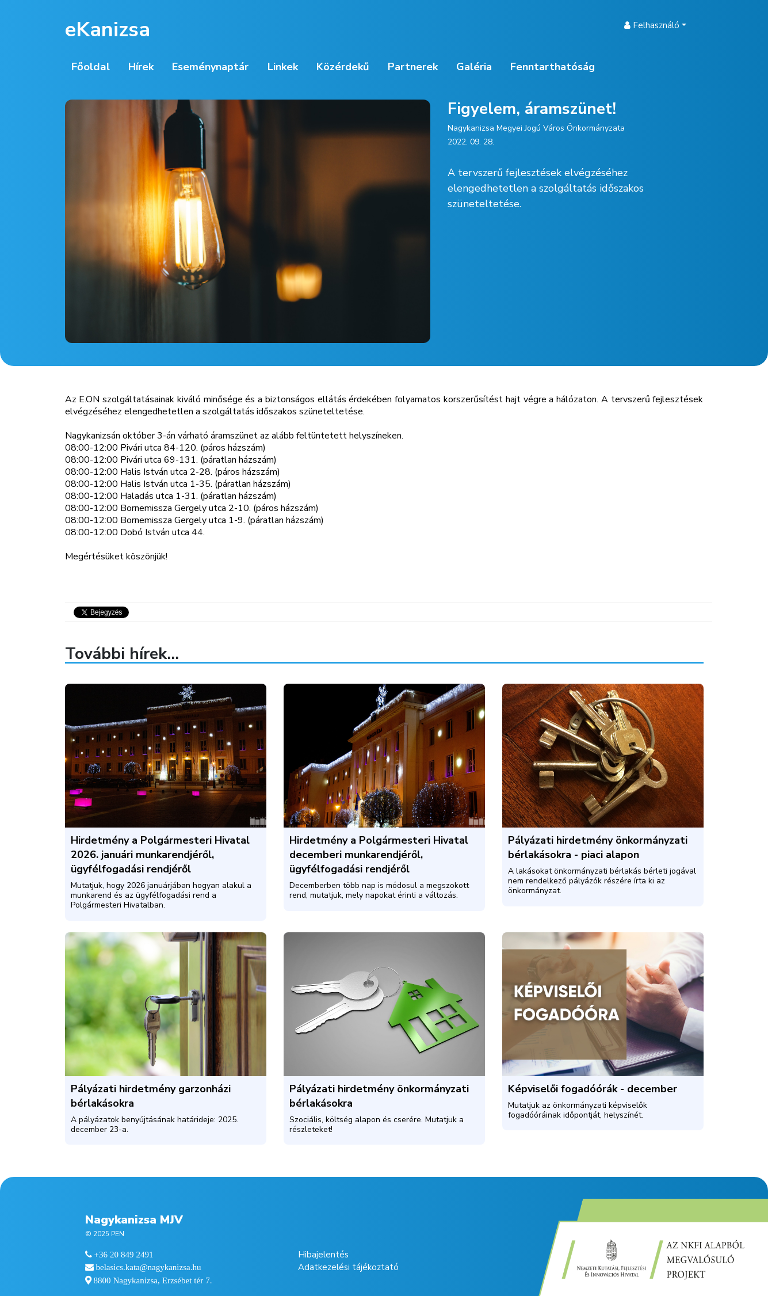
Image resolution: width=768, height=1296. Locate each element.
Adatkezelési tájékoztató (348, 1267)
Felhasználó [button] (651, 25)
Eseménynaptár (210, 67)
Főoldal (90, 66)
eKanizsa (107, 30)
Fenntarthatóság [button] (552, 67)
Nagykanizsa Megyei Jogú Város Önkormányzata (536, 128)
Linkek (283, 67)
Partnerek (413, 67)
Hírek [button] (141, 67)
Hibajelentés (323, 1254)
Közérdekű (342, 67)
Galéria (474, 67)
